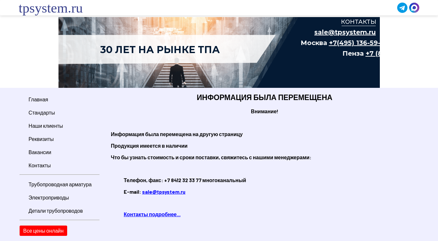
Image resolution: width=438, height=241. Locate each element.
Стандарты (42, 112)
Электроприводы (49, 197)
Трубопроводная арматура (60, 184)
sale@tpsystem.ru (163, 192)
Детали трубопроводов (56, 211)
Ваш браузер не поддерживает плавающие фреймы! (219, 52)
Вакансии (40, 152)
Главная (38, 99)
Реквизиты (41, 139)
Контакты (40, 165)
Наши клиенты (46, 126)
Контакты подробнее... (152, 214)
